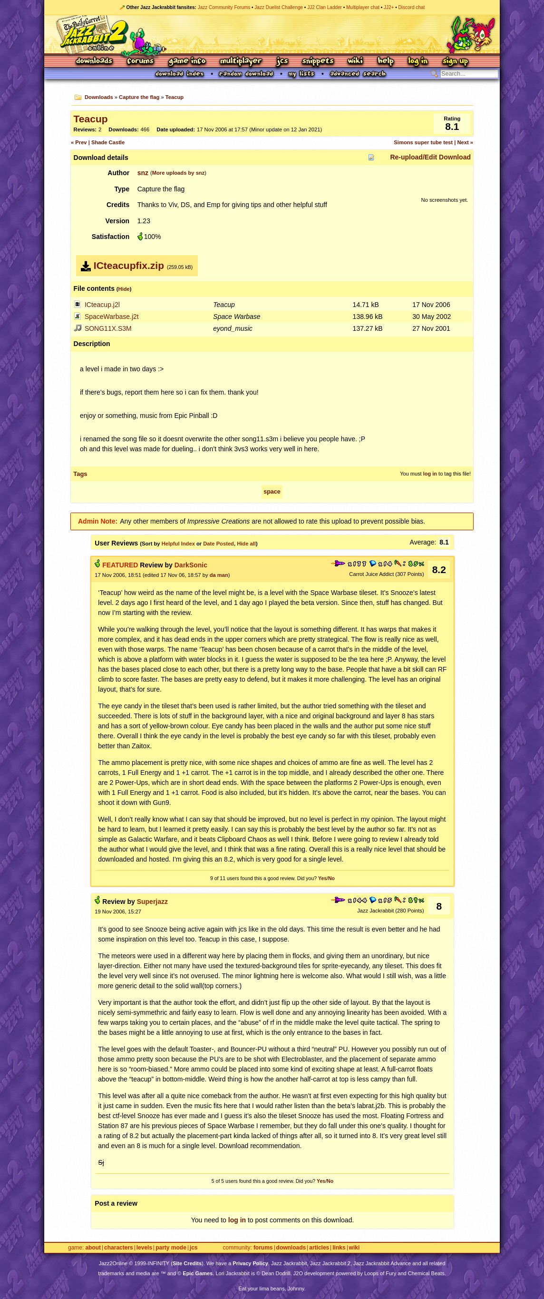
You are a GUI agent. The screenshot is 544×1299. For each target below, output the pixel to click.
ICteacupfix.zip (129, 265)
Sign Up (455, 61)
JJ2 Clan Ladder (324, 7)
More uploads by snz (178, 173)
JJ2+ (389, 7)
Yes (322, 878)
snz (142, 173)
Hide (124, 289)
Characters (118, 1247)
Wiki (355, 61)
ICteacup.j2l (102, 304)
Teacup (174, 97)
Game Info (186, 61)
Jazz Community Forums (224, 7)
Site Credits (187, 1263)
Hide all (246, 543)
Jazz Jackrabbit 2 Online (272, 34)
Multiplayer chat (362, 7)
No (331, 878)
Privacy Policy (250, 1263)
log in (430, 473)
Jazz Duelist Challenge (278, 7)
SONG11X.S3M (108, 328)
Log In (418, 61)
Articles (319, 1247)
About (93, 1247)
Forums (140, 61)
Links (338, 1247)
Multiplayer (241, 61)
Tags (80, 473)
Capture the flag (139, 97)
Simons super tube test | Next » (433, 142)
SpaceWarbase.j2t (112, 316)
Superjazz (152, 901)
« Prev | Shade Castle (98, 142)
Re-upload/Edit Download (430, 157)
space (272, 491)
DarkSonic (191, 565)
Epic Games (198, 1273)
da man (219, 575)
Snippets (318, 61)
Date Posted (218, 543)
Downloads (95, 61)
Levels (144, 1247)
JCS (282, 61)
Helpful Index (178, 543)
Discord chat (411, 7)
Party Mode (170, 1247)
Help (386, 61)
